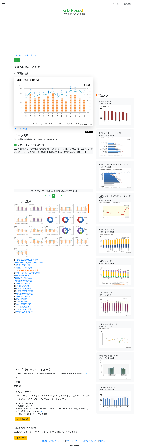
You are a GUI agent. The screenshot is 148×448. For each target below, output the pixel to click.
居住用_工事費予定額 (23, 268)
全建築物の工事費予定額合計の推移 (29, 263)
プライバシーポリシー (73, 441)
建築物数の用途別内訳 (24, 278)
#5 (16, 60)
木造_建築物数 (21, 299)
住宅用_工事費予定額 (24, 291)
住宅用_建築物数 (22, 286)
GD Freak (73, 10)
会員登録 (127, 4)
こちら (85, 373)
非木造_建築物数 (22, 307)
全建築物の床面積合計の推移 (26, 260)
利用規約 (102, 441)
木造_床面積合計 (22, 302)
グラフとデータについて (57, 441)
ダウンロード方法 (21, 129)
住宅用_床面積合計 (23, 289)
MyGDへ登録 (21, 438)
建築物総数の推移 (22, 276)
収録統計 (44, 441)
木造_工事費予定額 (23, 304)
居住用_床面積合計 (22, 265)
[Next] (61, 196)
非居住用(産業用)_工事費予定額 (27, 273)
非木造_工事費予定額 (24, 312)
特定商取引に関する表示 (90, 441)
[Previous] (45, 196)
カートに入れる (22, 419)
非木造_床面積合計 (23, 309)
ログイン (116, 4)
